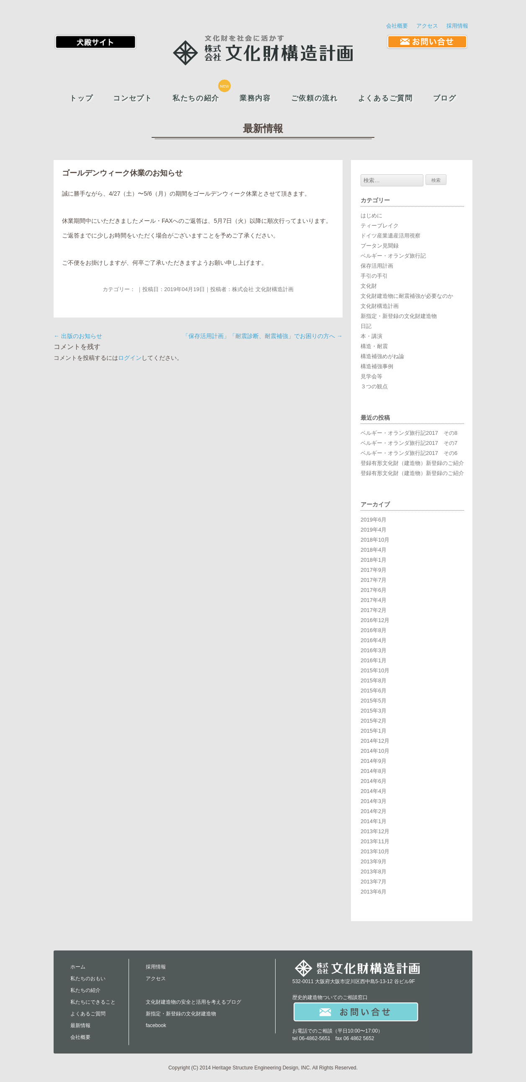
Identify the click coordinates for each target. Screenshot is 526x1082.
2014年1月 (374, 821)
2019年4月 (374, 530)
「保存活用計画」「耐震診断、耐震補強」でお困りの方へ (263, 336)
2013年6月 (374, 891)
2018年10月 (375, 540)
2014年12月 (375, 741)
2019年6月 (374, 519)
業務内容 (255, 98)
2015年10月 (375, 670)
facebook (156, 1025)
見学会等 (371, 376)
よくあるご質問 (385, 98)
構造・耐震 (374, 346)
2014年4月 (374, 791)
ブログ (444, 98)
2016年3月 (374, 650)
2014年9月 (374, 761)
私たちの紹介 (196, 98)
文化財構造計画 (380, 306)
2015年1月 (374, 731)
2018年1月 (374, 560)
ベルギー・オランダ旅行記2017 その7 (409, 443)
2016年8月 (374, 630)
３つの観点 (374, 386)
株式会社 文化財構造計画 (263, 289)
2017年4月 (374, 600)
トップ (81, 98)
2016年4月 (374, 640)
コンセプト (132, 98)
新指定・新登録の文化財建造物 (399, 316)
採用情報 (457, 26)
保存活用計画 (377, 266)
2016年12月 (375, 620)
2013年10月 (375, 851)
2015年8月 (374, 680)
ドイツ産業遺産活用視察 (390, 235)
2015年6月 (374, 690)
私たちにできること (93, 1002)
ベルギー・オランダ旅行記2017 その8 (409, 433)
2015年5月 (374, 700)
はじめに (371, 215)
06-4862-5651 (314, 1038)
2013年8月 (374, 871)
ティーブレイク (380, 225)
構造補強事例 (377, 366)
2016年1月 (374, 660)
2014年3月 (374, 801)
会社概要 (397, 26)
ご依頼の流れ (314, 98)
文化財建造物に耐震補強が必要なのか (407, 296)
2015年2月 (374, 721)
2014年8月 (374, 771)
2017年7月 (374, 580)
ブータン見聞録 (380, 246)
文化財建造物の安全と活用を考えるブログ (193, 1002)
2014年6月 (374, 781)
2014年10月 (375, 751)
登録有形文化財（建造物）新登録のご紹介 (412, 463)
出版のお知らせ (78, 336)
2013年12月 (375, 831)
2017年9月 (374, 570)
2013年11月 (375, 841)
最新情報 (80, 1025)
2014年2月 (374, 811)
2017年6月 (374, 590)
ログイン (130, 357)
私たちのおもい (88, 978)
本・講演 (371, 336)
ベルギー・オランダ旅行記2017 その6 (409, 453)
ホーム (77, 967)
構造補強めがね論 (382, 356)
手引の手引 (374, 276)
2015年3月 (374, 711)
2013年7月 (374, 881)
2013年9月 (374, 861)
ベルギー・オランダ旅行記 (393, 256)
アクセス (427, 26)
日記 (366, 326)
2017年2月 (374, 610)
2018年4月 (374, 550)
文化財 (369, 286)
